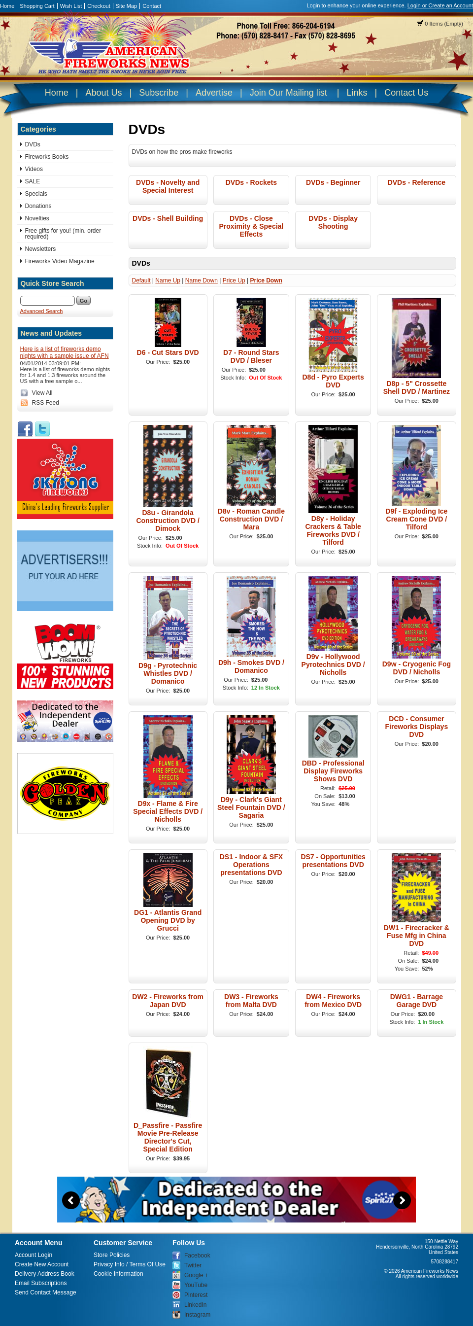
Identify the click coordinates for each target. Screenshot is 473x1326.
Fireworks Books (47, 156)
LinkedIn (195, 1304)
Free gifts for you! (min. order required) (63, 233)
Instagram (197, 1314)
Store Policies (112, 1255)
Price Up (234, 280)
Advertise (214, 93)
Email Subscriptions (41, 1283)
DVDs (32, 144)
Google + (196, 1275)
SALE (32, 181)
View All (42, 392)
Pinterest (195, 1294)
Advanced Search (41, 311)
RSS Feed (45, 402)
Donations (38, 206)
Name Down (201, 280)
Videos (34, 169)
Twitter (193, 1265)
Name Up (167, 280)
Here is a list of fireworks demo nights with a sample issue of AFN (64, 352)
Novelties (37, 218)
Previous (71, 1200)
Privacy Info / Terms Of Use (130, 1264)
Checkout (98, 6)
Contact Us (406, 93)
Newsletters (40, 248)
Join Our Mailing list (288, 93)
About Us (103, 93)
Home (7, 6)
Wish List (71, 6)
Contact (151, 6)
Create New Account (41, 1264)
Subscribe (158, 93)
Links (356, 93)
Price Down (266, 280)
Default (141, 280)
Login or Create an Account (440, 5)
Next (402, 1200)
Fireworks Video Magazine (60, 261)
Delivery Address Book (44, 1273)
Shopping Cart (37, 6)
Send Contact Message (45, 1292)
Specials (36, 193)
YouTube (195, 1285)
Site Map (126, 6)
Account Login (33, 1255)
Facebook (197, 1255)
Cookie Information (118, 1273)
